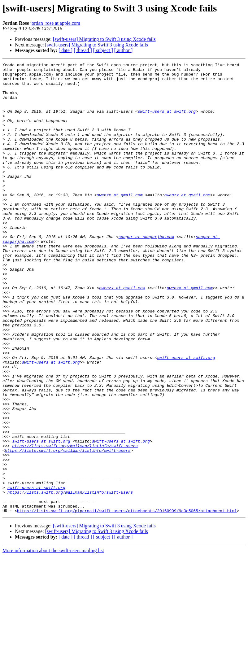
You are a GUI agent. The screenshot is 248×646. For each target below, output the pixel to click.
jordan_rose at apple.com (55, 23)
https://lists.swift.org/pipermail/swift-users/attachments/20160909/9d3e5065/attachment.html (127, 601)
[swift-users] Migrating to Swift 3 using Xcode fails (104, 39)
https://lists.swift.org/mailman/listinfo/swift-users (75, 523)
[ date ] (65, 50)
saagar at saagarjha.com (146, 272)
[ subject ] (103, 50)
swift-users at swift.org (167, 121)
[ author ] (123, 50)
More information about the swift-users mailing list (53, 640)
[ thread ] (83, 50)
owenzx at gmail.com (119, 222)
